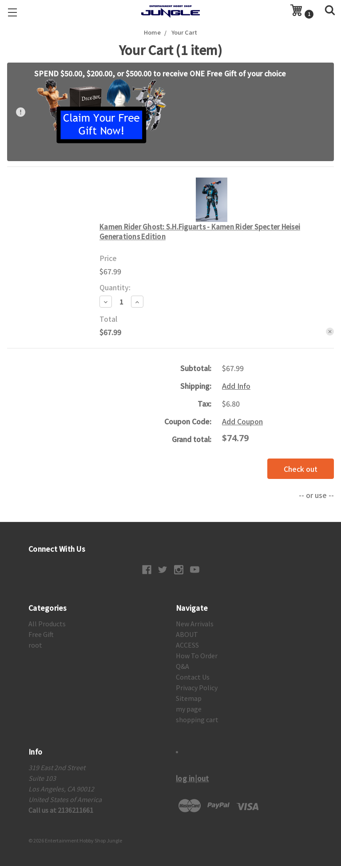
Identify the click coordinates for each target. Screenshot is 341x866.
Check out (300, 468)
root (35, 645)
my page (189, 708)
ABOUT (187, 634)
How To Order (197, 655)
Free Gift (41, 634)
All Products (47, 623)
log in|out (192, 778)
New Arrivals (195, 623)
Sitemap (189, 698)
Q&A (182, 666)
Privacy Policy (197, 687)
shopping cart (197, 719)
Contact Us (193, 676)
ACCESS (187, 645)
